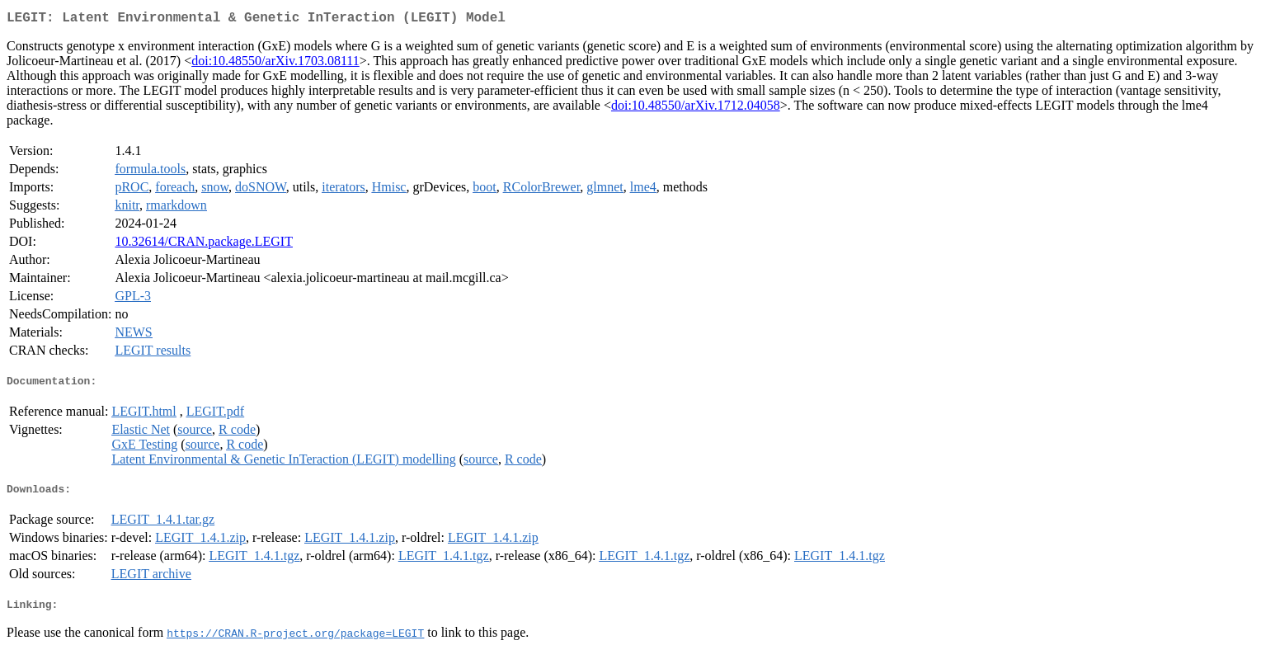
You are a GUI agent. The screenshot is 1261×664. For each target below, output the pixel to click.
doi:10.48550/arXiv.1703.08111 (275, 64)
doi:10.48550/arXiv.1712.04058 (695, 108)
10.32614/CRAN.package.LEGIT (204, 245)
